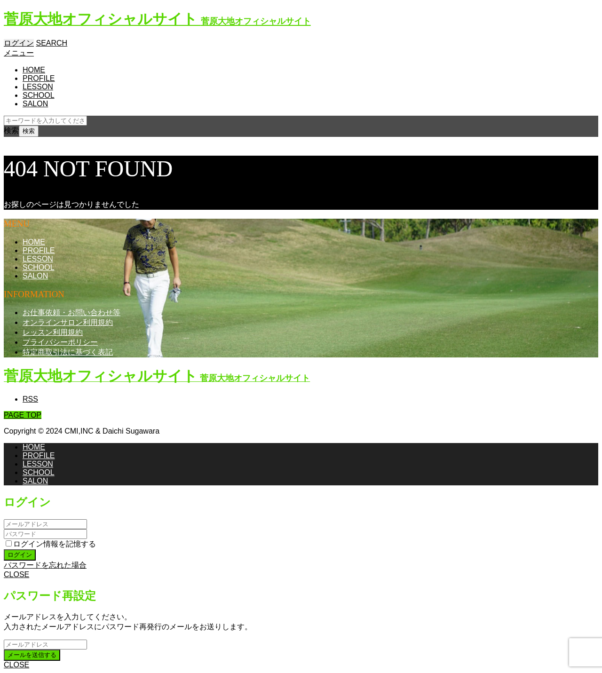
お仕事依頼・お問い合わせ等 (71, 313)
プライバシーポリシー (60, 342)
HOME (34, 70)
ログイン (19, 43)
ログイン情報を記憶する (51, 544)
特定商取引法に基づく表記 (68, 352)
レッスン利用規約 (53, 332)
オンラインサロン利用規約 (68, 322)
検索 (11, 131)
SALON (35, 104)
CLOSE (16, 574)
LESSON (38, 87)
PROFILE (39, 78)
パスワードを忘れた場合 (45, 565)
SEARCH (51, 43)
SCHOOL (39, 95)
